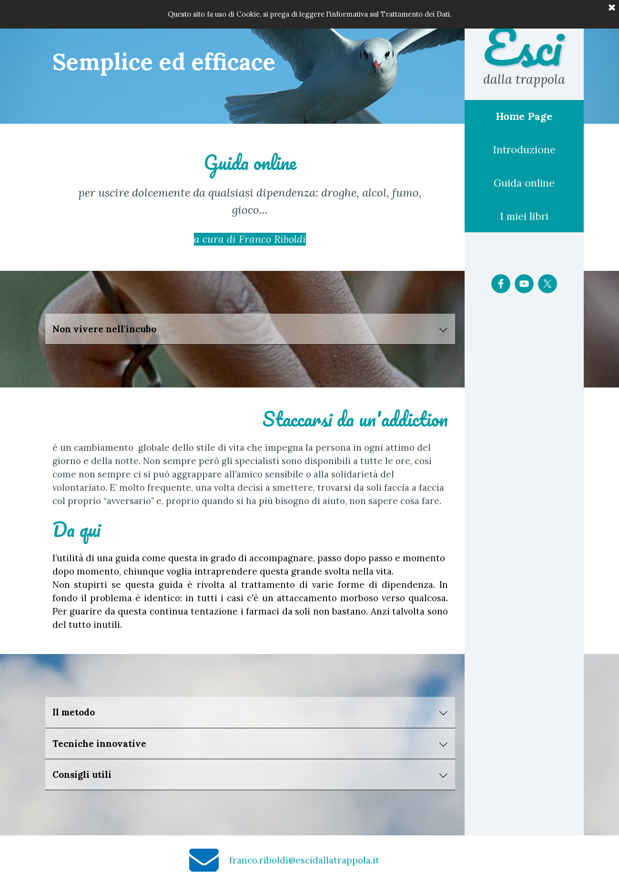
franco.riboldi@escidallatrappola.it (304, 860)
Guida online (524, 183)
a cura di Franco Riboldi (250, 239)
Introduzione (524, 149)
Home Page (524, 116)
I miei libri (524, 216)
